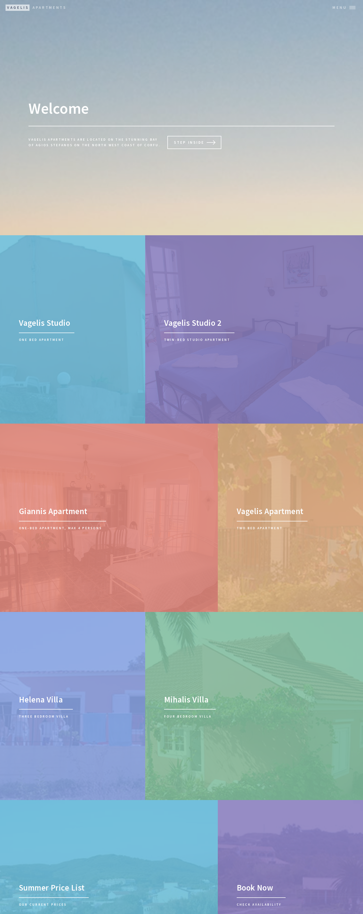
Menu (339, 7)
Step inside (189, 142)
